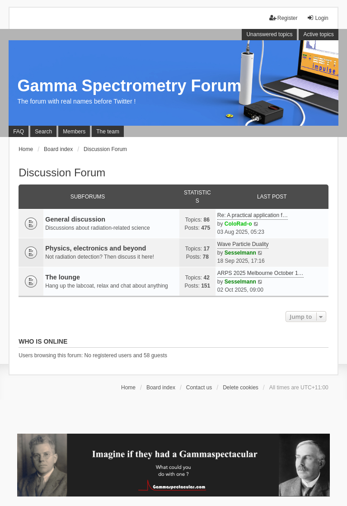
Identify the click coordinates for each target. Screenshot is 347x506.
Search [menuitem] (43, 131)
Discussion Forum (62, 172)
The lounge (62, 277)
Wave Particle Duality (243, 244)
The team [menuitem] (107, 131)
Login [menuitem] (317, 17)
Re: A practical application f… (252, 215)
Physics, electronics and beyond (95, 248)
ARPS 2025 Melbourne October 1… (260, 273)
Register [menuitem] (283, 17)
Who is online (43, 341)
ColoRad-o (238, 224)
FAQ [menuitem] (18, 131)
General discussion (75, 219)
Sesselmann (240, 253)
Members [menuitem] (74, 131)
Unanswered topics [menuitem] (269, 34)
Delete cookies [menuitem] (240, 387)
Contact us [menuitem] (199, 387)
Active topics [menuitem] (318, 34)
